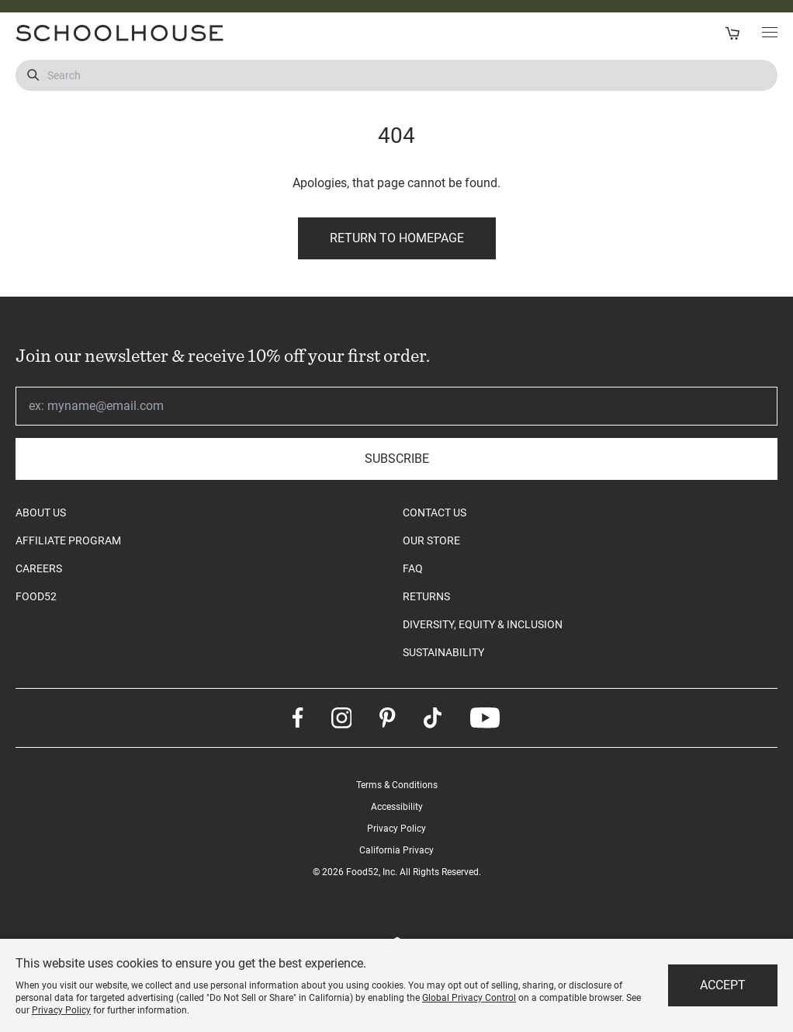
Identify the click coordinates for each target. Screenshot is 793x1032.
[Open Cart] (732, 33)
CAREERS (39, 568)
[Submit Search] (33, 75)
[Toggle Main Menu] (769, 33)
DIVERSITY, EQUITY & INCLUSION (483, 624)
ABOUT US (41, 512)
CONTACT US (434, 512)
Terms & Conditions (397, 785)
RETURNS (426, 596)
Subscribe (397, 458)
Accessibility (397, 806)
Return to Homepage (397, 238)
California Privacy (396, 850)
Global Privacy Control (469, 997)
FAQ (413, 568)
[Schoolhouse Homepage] (201, 33)
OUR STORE (431, 540)
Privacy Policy (396, 828)
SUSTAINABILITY (443, 652)
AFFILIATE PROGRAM (68, 540)
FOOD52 (36, 596)
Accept (723, 985)
